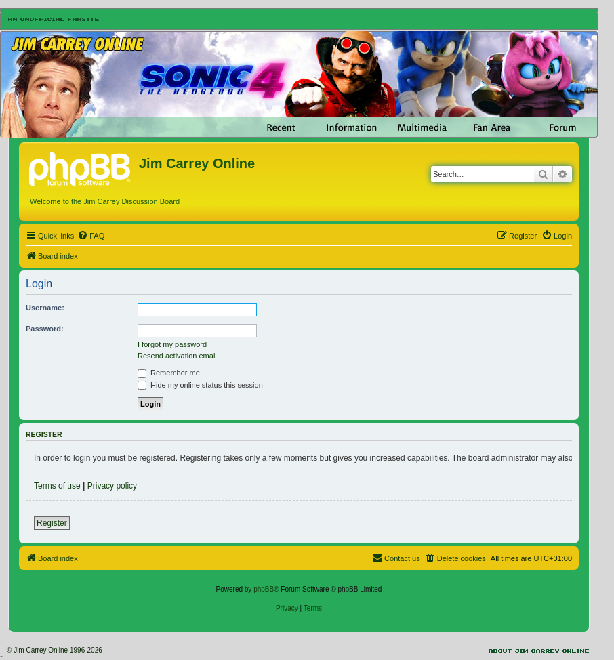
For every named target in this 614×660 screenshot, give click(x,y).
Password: (45, 329)
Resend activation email (177, 356)
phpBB (263, 589)
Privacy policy (112, 486)
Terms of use (57, 486)
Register (52, 523)
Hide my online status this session (200, 385)
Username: (45, 308)
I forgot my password (172, 344)
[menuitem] (90, 236)
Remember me (169, 373)
